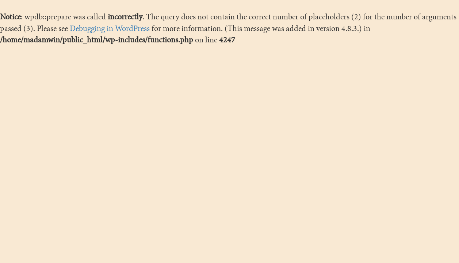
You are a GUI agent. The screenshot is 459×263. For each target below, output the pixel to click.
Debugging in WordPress (110, 28)
